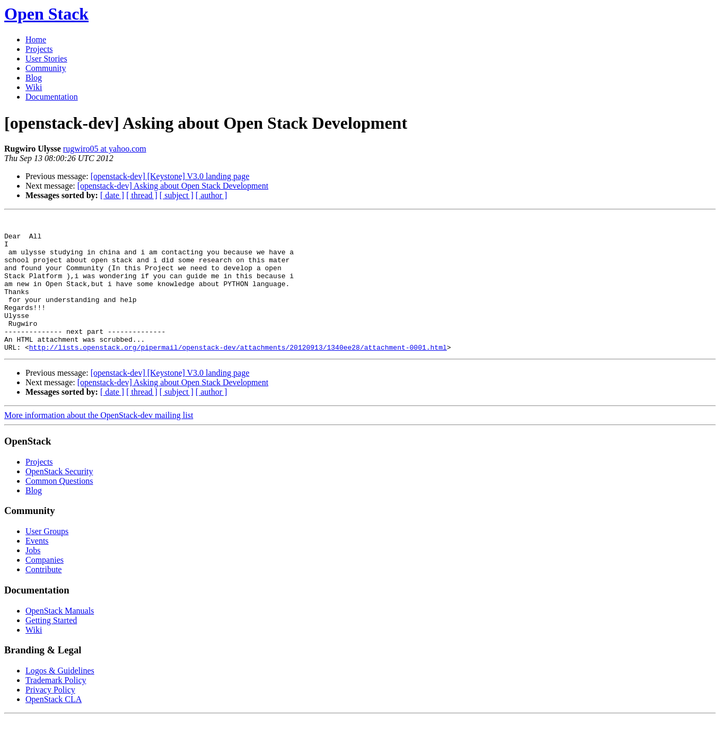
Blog (33, 77)
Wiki (33, 87)
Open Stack (46, 13)
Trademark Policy (55, 707)
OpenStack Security (59, 498)
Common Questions (59, 507)
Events (37, 567)
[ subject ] (177, 195)
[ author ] (211, 195)
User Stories (46, 58)
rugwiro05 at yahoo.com (104, 148)
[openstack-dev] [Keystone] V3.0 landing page (170, 176)
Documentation (51, 96)
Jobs (32, 577)
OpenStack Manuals (59, 637)
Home (35, 39)
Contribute (43, 596)
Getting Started (51, 647)
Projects (39, 49)
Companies (44, 586)
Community (45, 68)
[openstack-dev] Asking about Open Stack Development (172, 185)
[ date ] (112, 195)
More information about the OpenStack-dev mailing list (98, 442)
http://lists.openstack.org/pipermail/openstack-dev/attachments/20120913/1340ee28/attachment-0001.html (238, 374)
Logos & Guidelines (59, 697)
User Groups (46, 558)
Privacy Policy (50, 716)
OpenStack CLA (53, 726)
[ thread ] (141, 195)
